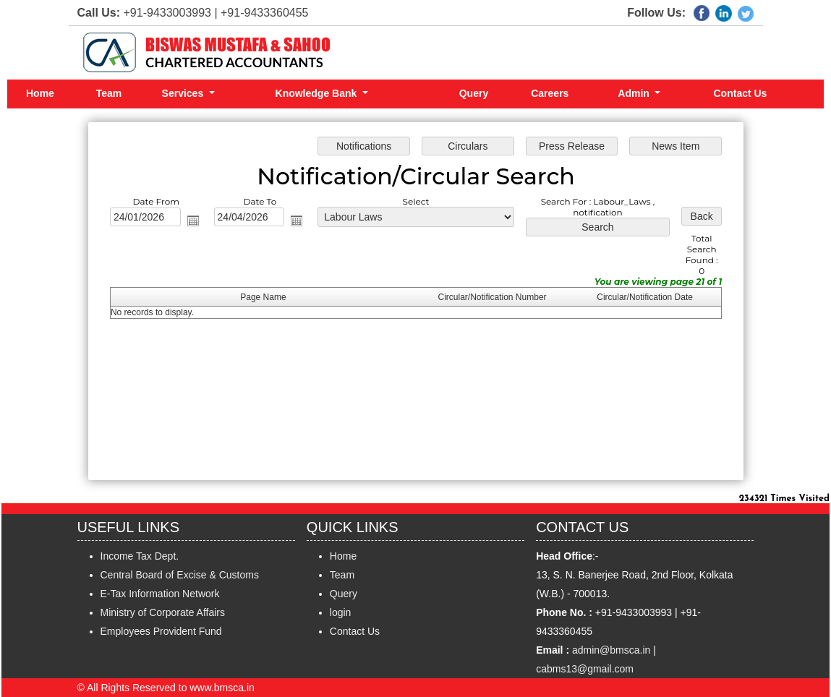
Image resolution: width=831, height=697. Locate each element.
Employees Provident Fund (161, 631)
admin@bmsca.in (611, 650)
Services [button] (184, 93)
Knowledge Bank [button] (318, 93)
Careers (549, 93)
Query (473, 93)
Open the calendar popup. (199, 223)
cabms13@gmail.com (585, 669)
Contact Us (740, 93)
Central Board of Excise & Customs (180, 575)
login (340, 612)
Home (40, 93)
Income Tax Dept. (140, 556)
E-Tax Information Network (160, 593)
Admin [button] (635, 93)
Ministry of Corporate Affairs (163, 612)
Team (109, 93)
